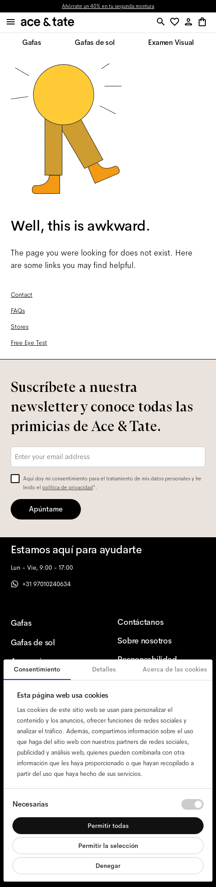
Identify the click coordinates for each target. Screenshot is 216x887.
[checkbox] (15, 478)
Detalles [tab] (104, 669)
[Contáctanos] (156, 622)
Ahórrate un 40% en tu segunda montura (108, 6)
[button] (176, 22)
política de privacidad (67, 487)
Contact (21, 295)
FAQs (18, 311)
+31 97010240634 (41, 584)
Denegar (108, 866)
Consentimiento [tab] (37, 669)
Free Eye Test (29, 343)
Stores (19, 327)
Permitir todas (108, 826)
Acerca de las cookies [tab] (175, 669)
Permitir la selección (108, 846)
